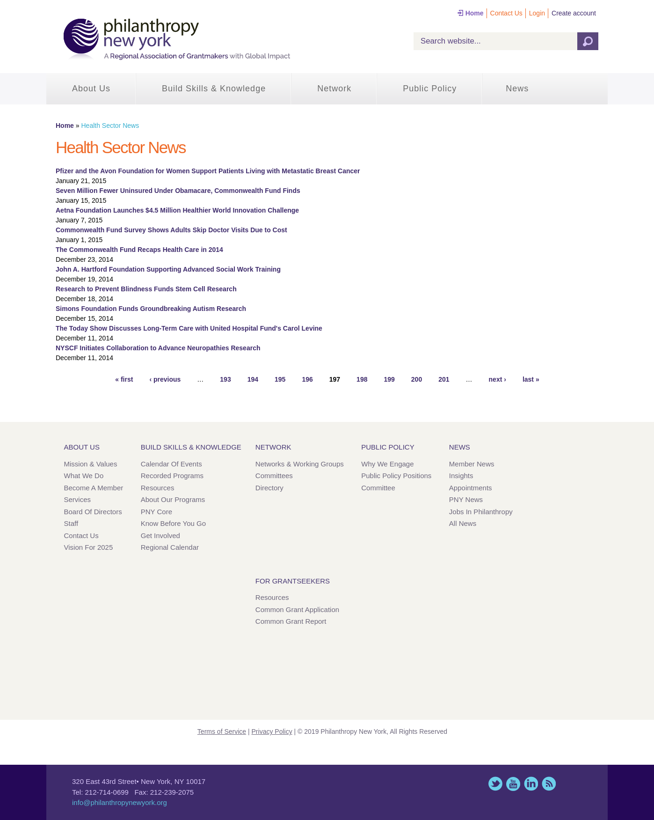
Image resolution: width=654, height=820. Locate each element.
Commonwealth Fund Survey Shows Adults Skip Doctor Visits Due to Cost (171, 230)
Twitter (495, 783)
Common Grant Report (291, 621)
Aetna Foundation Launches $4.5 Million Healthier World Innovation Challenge (177, 210)
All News (462, 523)
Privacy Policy (272, 731)
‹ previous (165, 379)
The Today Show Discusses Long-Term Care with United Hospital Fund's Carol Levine (189, 328)
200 (416, 379)
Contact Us (506, 13)
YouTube (513, 783)
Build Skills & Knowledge (214, 88)
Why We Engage (387, 464)
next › (497, 379)
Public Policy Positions (396, 476)
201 (443, 379)
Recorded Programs (172, 476)
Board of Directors (93, 512)
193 (225, 379)
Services (77, 499)
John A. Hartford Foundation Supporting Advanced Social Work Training (168, 269)
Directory (269, 488)
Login (537, 13)
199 (389, 379)
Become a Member (94, 488)
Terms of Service (221, 731)
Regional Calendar (170, 547)
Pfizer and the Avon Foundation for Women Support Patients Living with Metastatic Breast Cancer (208, 171)
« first (124, 379)
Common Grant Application (297, 609)
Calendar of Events (171, 464)
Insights (461, 476)
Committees (274, 476)
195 (280, 379)
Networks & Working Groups (299, 464)
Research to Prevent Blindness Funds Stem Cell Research (146, 289)
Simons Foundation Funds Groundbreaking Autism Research (151, 308)
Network (334, 88)
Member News (471, 464)
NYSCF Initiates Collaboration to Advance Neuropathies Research (158, 348)
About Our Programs (173, 499)
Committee (378, 488)
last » (531, 379)
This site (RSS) (549, 783)
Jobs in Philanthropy (481, 512)
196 (307, 379)
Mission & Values (90, 464)
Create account (574, 13)
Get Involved (160, 535)
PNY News (466, 499)
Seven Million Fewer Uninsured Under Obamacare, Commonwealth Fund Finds (178, 190)
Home (474, 13)
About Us (91, 88)
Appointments (470, 488)
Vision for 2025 (88, 547)
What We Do (84, 476)
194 (252, 379)
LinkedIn (531, 783)
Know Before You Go (173, 523)
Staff (71, 523)
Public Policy (430, 88)
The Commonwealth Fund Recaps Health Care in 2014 (139, 249)
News (517, 88)
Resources (157, 488)
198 (361, 379)
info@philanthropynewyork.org (119, 802)
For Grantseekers (292, 581)
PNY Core (156, 512)
